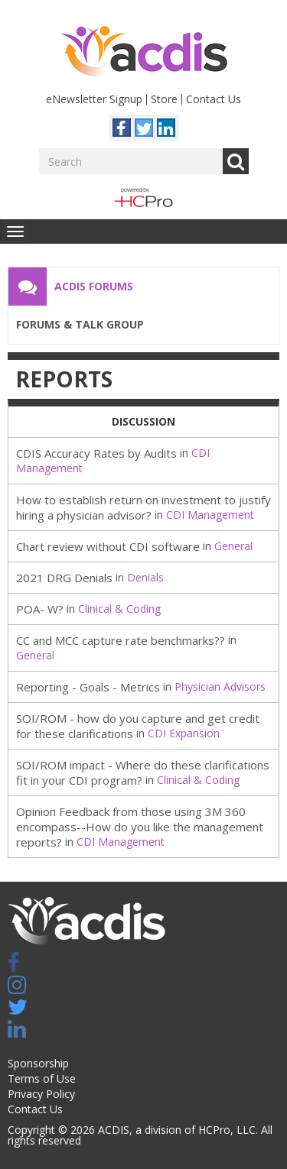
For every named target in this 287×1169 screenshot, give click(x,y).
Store (164, 99)
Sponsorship (38, 1063)
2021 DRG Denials (64, 577)
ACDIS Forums (93, 286)
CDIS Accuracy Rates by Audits (96, 453)
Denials (145, 577)
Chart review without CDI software (108, 546)
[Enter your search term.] (131, 161)
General (233, 546)
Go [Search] (236, 161)
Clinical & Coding (119, 608)
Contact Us (213, 99)
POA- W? (40, 609)
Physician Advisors (220, 686)
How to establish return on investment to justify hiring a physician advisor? (143, 507)
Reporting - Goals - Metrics (88, 687)
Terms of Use (42, 1078)
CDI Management (210, 514)
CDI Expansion (184, 733)
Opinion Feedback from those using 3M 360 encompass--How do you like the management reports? (139, 827)
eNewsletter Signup (94, 99)
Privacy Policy (41, 1093)
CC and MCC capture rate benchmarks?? (120, 640)
